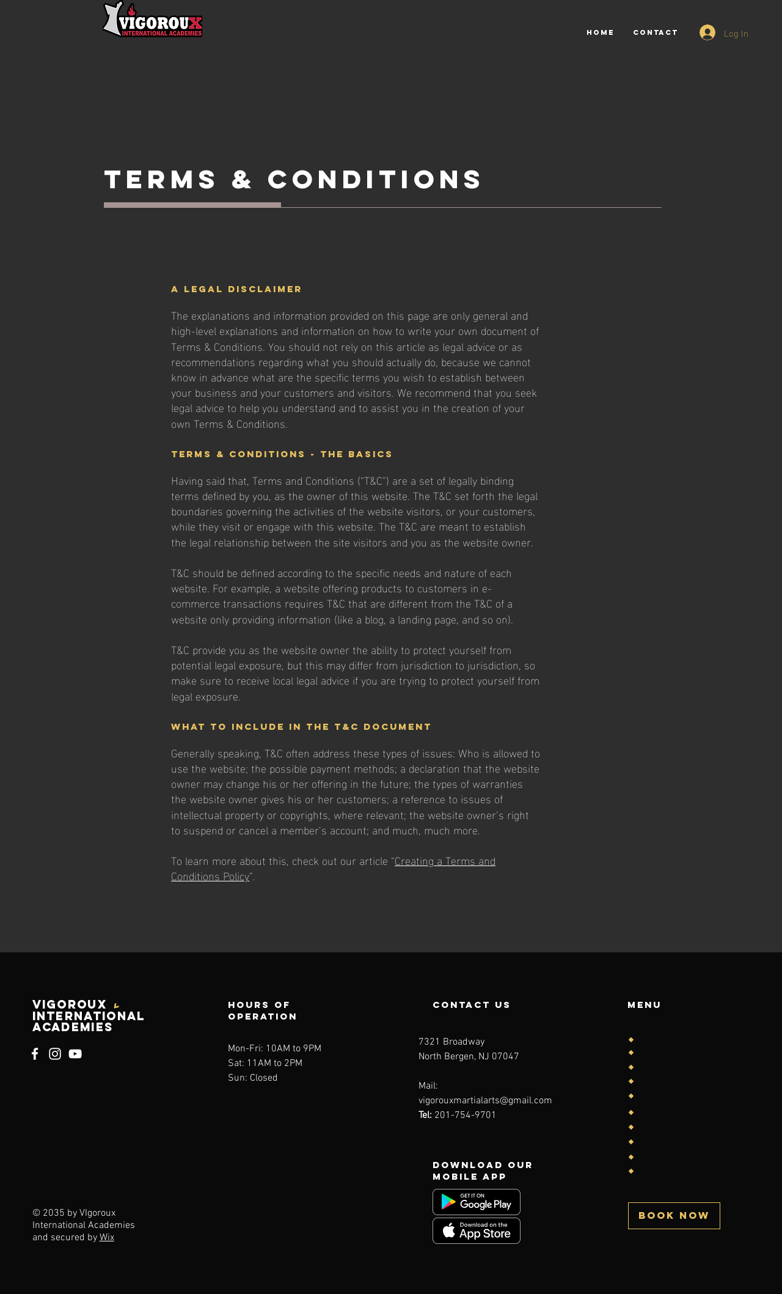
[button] (674, 1215)
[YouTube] (75, 1054)
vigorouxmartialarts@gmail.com (485, 1101)
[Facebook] (35, 1054)
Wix (107, 1238)
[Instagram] (55, 1054)
